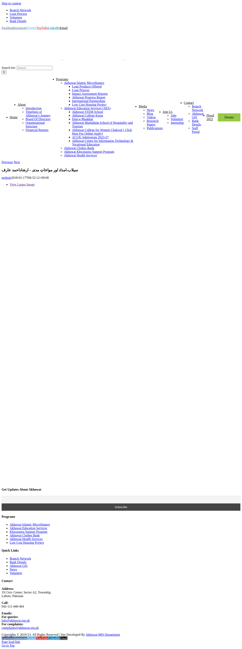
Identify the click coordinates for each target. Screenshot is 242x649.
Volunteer (16, 573)
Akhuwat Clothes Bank (25, 535)
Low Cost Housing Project (27, 542)
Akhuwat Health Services (26, 539)
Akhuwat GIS (18, 565)
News (13, 569)
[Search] (4, 72)
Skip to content (11, 3)
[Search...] (34, 68)
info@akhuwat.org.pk (16, 620)
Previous (7, 162)
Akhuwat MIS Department (103, 634)
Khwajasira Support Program (28, 531)
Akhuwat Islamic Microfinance (30, 524)
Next (17, 162)
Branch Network (20, 558)
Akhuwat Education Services (28, 528)
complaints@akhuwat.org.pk (20, 627)
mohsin (6, 177)
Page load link (11, 642)
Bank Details (18, 562)
